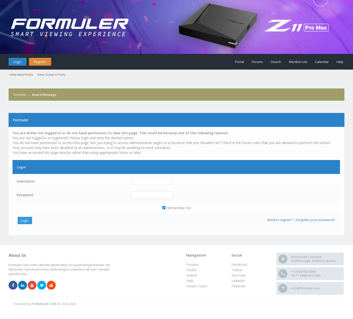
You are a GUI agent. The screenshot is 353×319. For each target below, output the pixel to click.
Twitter (237, 270)
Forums (257, 62)
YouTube (238, 275)
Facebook (239, 264)
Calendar (322, 62)
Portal (239, 62)
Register (40, 62)
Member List (298, 62)
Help (340, 62)
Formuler (20, 94)
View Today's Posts (51, 74)
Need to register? (280, 220)
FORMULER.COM (44, 304)
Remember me (176, 208)
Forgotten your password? (315, 220)
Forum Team (196, 286)
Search (276, 62)
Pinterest (238, 286)
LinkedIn (238, 280)
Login (17, 62)
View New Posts (21, 74)
